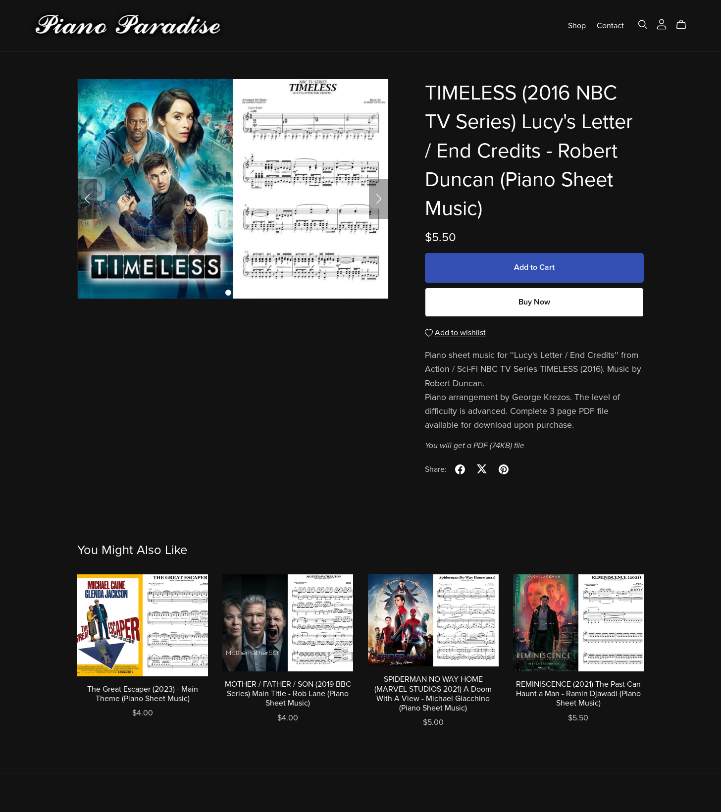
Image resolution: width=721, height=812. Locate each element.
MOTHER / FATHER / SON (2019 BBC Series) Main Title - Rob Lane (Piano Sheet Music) (288, 693)
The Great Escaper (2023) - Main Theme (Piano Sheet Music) (142, 694)
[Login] (662, 23)
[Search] (642, 24)
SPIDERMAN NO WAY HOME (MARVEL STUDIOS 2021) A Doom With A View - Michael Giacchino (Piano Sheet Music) (433, 693)
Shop (577, 25)
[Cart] (685, 25)
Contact (610, 25)
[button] (87, 199)
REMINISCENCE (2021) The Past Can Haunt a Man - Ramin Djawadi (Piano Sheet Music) (578, 693)
